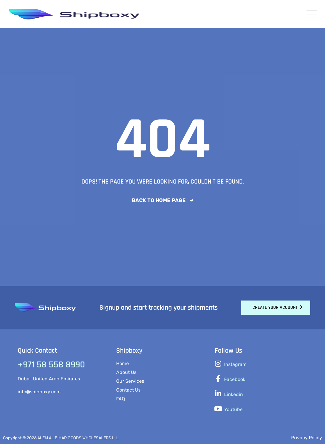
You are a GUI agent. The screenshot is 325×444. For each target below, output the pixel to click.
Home (122, 363)
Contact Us (128, 390)
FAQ (120, 399)
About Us (126, 372)
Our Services (130, 381)
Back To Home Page (159, 200)
